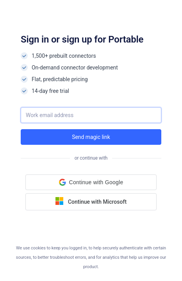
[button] (91, 182)
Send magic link (91, 137)
